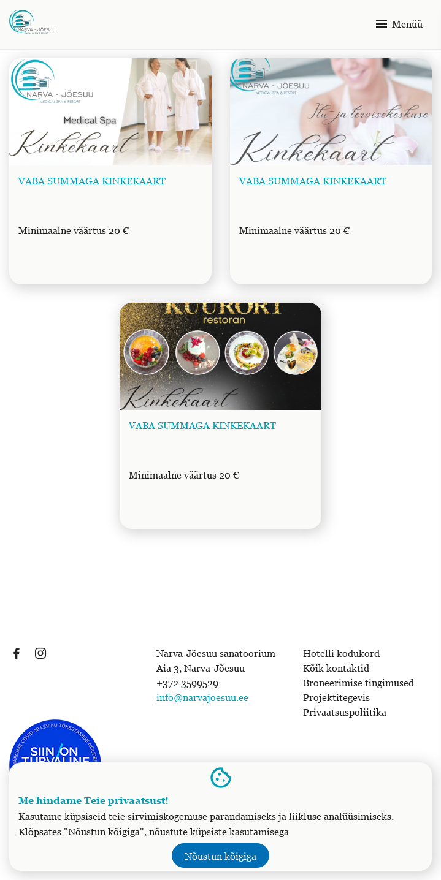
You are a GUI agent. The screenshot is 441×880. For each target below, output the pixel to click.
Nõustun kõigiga (220, 856)
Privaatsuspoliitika (344, 712)
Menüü (398, 23)
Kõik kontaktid (336, 667)
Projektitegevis (336, 697)
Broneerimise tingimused (358, 682)
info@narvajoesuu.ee (202, 697)
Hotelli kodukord (341, 653)
